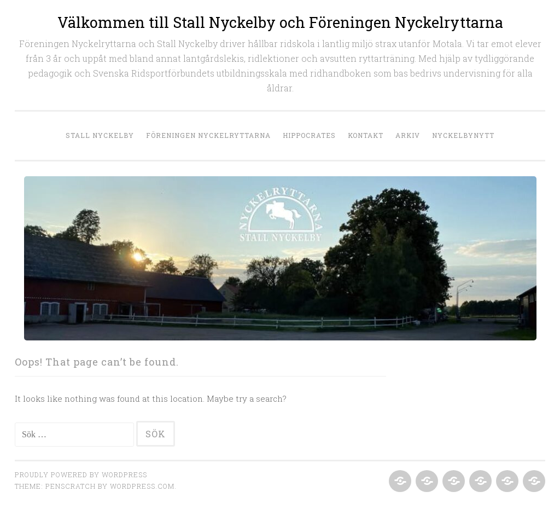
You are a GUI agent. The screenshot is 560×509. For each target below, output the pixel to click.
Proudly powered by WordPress (81, 474)
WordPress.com (142, 486)
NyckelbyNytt (463, 135)
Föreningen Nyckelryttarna (208, 135)
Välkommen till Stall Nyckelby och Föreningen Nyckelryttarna (280, 22)
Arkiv (407, 135)
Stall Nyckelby (100, 135)
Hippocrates (309, 135)
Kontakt (365, 135)
